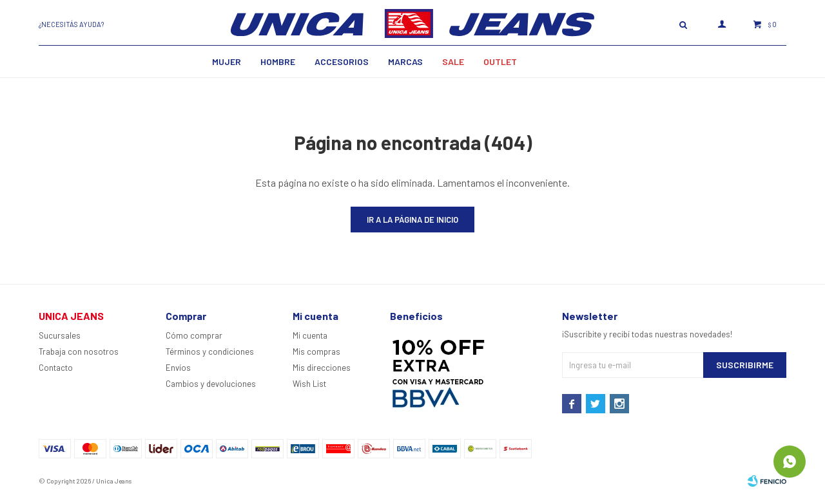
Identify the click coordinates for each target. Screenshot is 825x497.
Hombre (277, 61)
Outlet (500, 61)
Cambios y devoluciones (211, 384)
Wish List (309, 384)
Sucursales (60, 335)
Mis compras (316, 351)
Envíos (178, 367)
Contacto (56, 367)
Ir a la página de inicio (412, 219)
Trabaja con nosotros (79, 351)
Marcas (405, 61)
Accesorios (342, 61)
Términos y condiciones (210, 351)
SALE (453, 61)
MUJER (226, 61)
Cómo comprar (194, 335)
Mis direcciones (322, 367)
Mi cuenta (310, 335)
